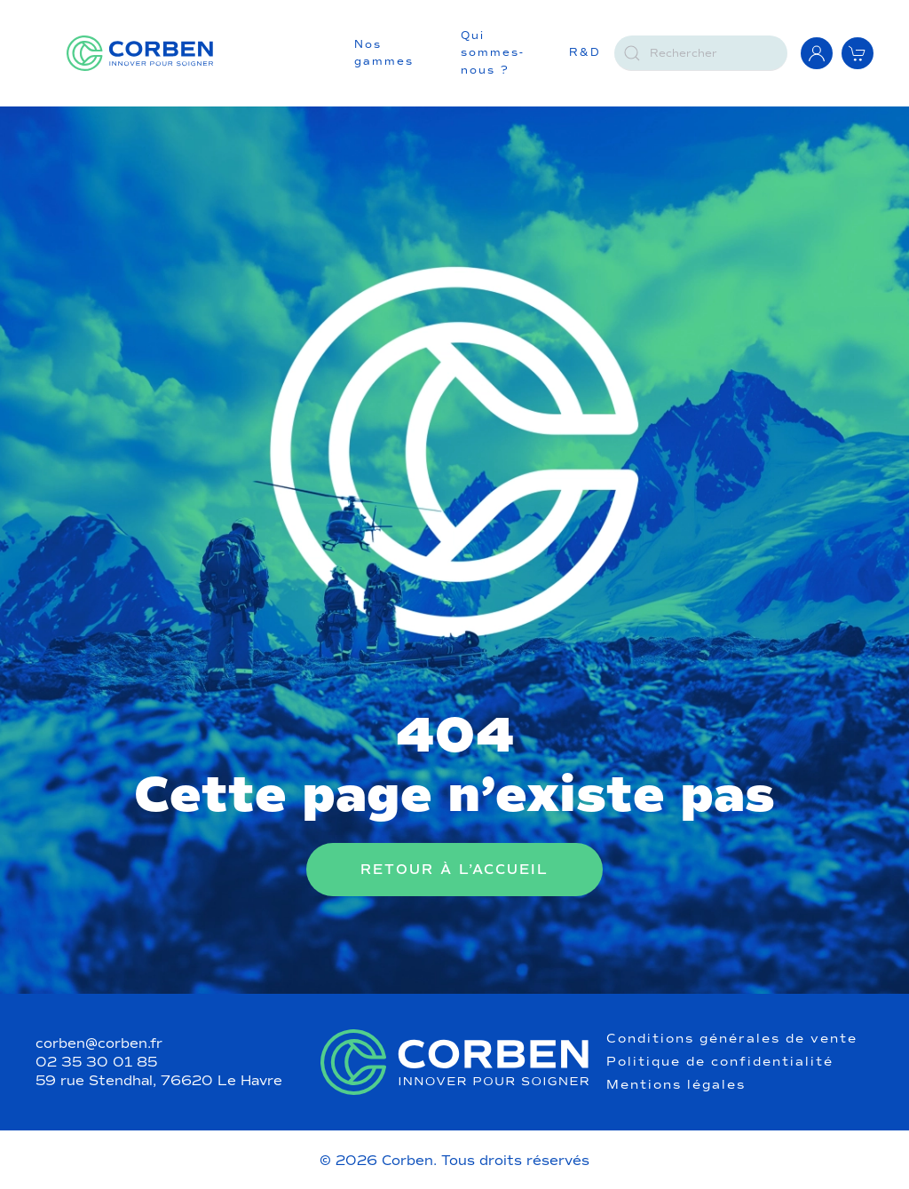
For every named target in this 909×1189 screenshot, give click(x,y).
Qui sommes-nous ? (493, 52)
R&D (585, 52)
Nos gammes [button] (384, 53)
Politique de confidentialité (720, 1062)
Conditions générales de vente (732, 1039)
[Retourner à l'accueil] (140, 53)
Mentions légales (676, 1085)
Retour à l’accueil (454, 870)
